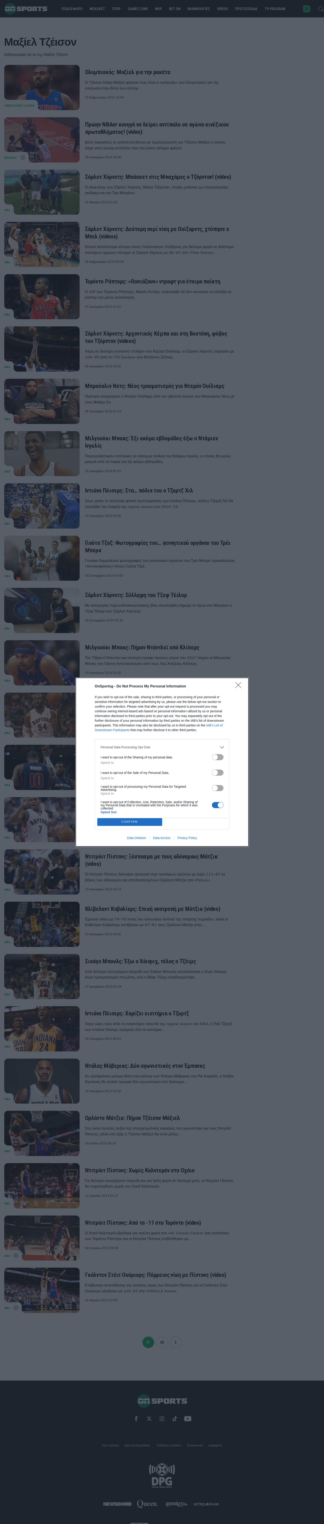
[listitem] (162, 747)
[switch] (218, 757)
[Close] (239, 686)
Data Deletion (136, 838)
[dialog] (162, 762)
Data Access (161, 838)
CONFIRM (129, 822)
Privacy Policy (187, 838)
